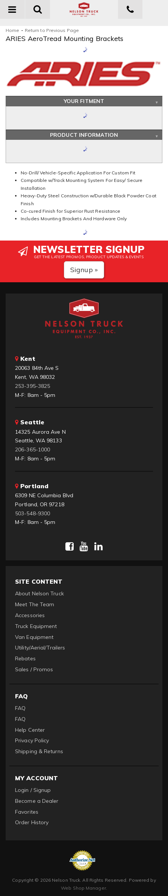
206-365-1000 (32, 449)
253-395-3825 (32, 386)
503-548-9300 (32, 513)
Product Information (84, 135)
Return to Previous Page (52, 30)
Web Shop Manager (83, 888)
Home (12, 30)
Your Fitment (84, 101)
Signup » (84, 269)
